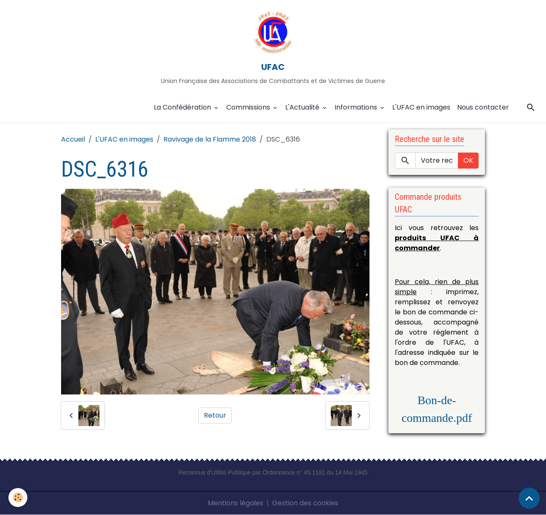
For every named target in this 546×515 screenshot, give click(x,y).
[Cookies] (17, 497)
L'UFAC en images (421, 107)
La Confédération (183, 107)
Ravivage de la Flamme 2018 (209, 139)
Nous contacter (483, 107)
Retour (215, 415)
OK (468, 160)
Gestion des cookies (305, 503)
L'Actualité (303, 107)
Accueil (73, 139)
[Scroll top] (529, 498)
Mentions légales (235, 503)
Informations (357, 107)
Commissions (249, 107)
